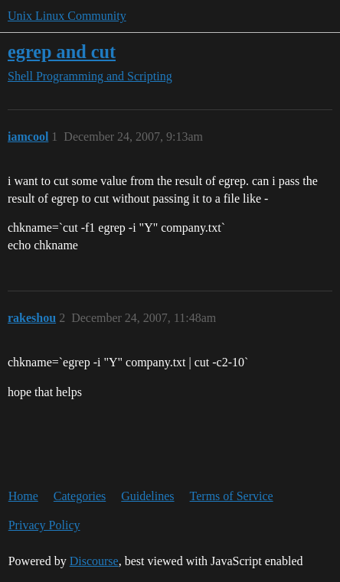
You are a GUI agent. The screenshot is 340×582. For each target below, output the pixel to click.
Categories (80, 495)
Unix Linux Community (67, 15)
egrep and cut (62, 51)
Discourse (94, 560)
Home (23, 495)
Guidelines (147, 495)
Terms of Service (231, 495)
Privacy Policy (44, 525)
